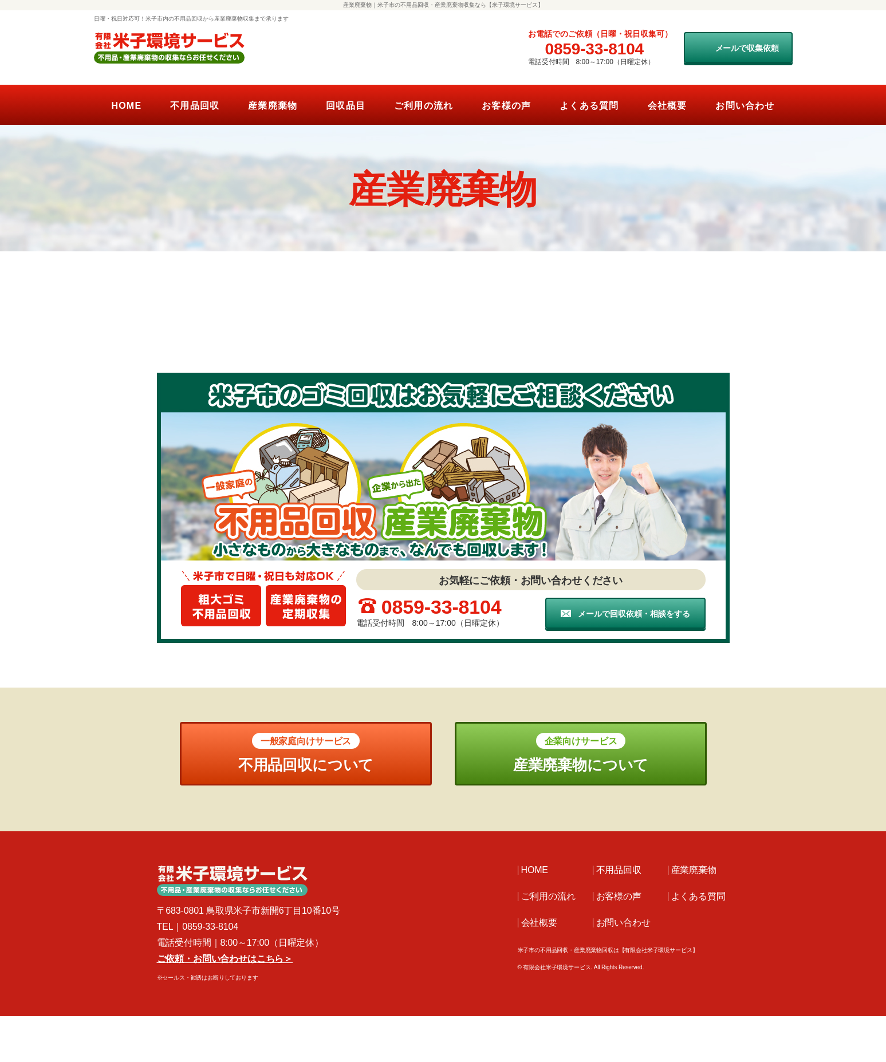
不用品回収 (194, 105)
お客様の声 (506, 105)
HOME (126, 105)
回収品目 (345, 105)
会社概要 (667, 105)
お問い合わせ (744, 105)
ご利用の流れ (423, 105)
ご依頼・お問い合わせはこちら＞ (225, 959)
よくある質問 (589, 105)
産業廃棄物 (272, 105)
